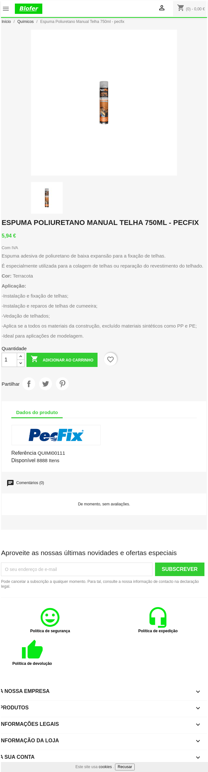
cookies (105, 767)
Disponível (23, 460)
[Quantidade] (9, 360)
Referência (23, 453)
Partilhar (28, 383)
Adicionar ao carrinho (62, 359)
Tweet (45, 383)
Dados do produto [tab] (37, 412)
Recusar (125, 767)
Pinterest (62, 383)
